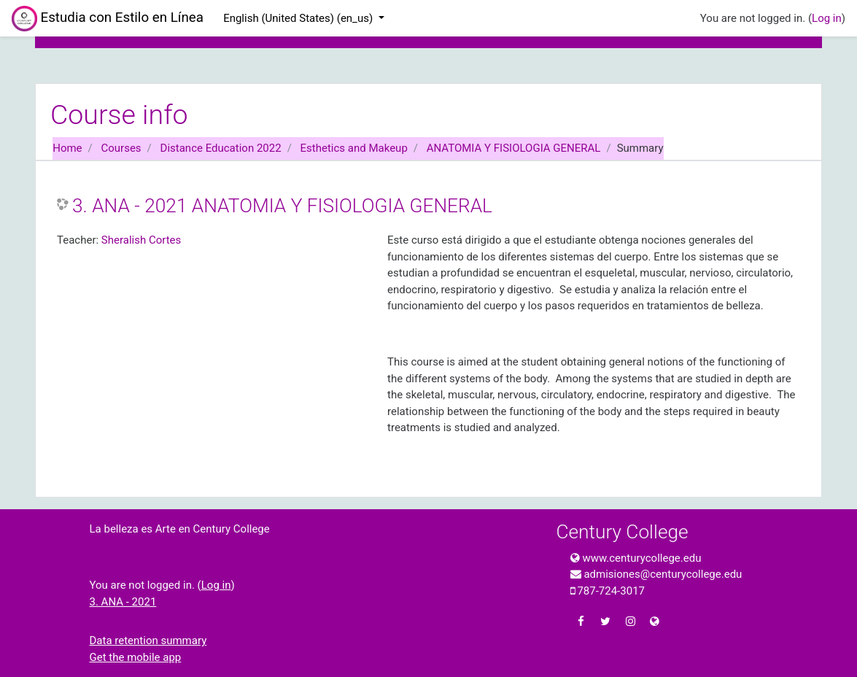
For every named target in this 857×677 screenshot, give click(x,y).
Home (67, 148)
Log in (827, 18)
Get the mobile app (136, 657)
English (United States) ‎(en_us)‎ (299, 18)
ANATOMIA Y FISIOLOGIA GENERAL (514, 148)
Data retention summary (148, 640)
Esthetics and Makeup (354, 148)
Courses (121, 148)
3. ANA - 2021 (123, 601)
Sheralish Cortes (141, 240)
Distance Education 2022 (221, 148)
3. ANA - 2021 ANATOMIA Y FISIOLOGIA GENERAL (282, 206)
